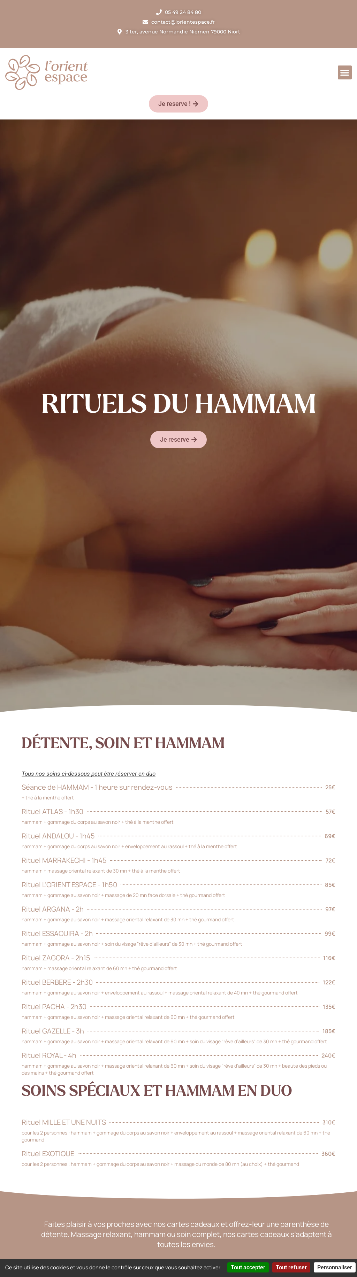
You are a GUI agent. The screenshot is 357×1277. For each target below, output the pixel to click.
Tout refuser (291, 1267)
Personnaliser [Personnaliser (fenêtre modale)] (334, 1267)
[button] (345, 72)
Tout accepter (248, 1267)
